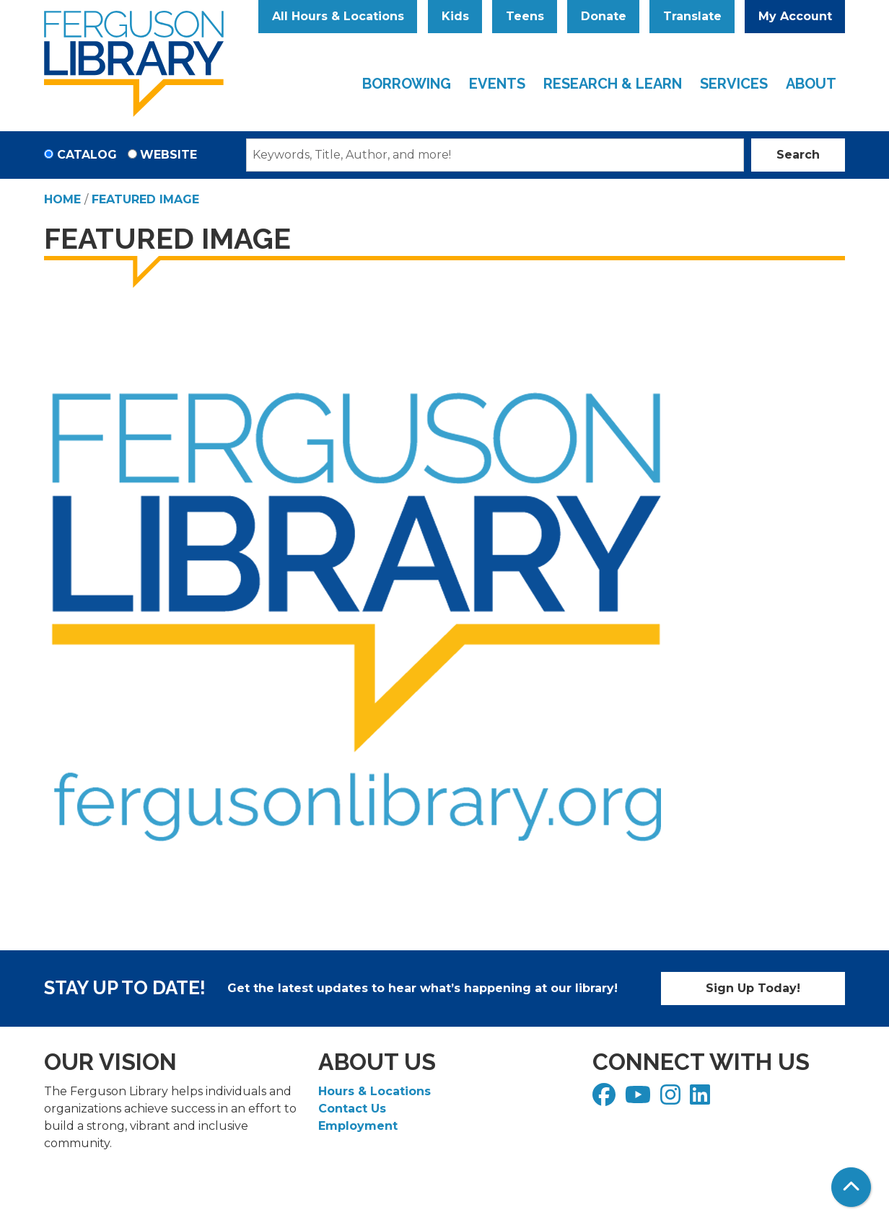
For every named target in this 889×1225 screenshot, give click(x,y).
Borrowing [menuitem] (406, 83)
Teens (525, 16)
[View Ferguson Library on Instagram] (672, 1099)
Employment (358, 1126)
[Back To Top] (851, 1187)
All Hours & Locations (338, 16)
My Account (795, 16)
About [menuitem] (811, 83)
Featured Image (145, 199)
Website (168, 155)
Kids (455, 16)
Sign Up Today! (753, 988)
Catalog (87, 155)
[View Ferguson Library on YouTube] (639, 1099)
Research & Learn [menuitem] (612, 83)
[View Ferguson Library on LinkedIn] (702, 1099)
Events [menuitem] (497, 83)
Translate (692, 16)
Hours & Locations (374, 1091)
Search (798, 155)
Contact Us (352, 1108)
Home (62, 199)
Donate (603, 16)
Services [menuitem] (734, 83)
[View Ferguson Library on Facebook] (605, 1099)
